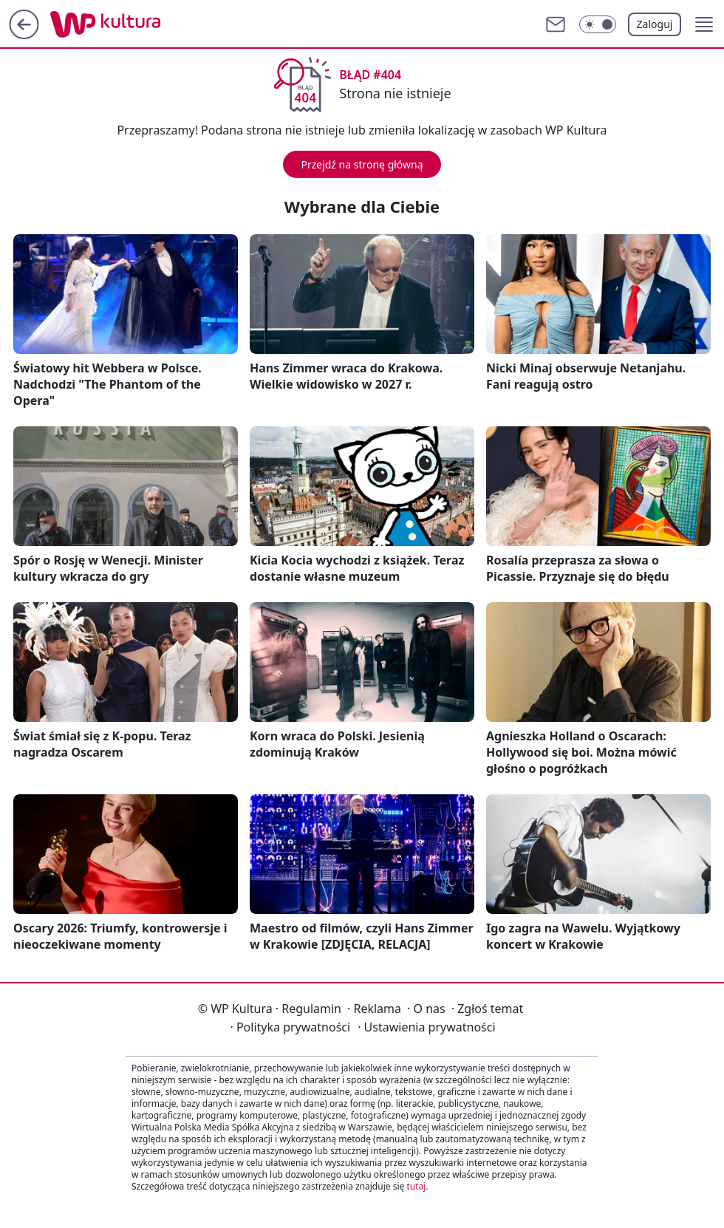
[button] (704, 24)
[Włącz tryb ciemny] (597, 24)
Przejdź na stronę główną (362, 164)
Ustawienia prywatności (426, 1027)
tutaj (416, 1186)
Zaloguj (655, 24)
